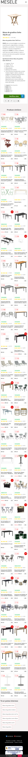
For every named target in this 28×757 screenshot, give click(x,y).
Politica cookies (18, 742)
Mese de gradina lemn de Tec (10, 714)
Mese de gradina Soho (8, 705)
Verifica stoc (16, 96)
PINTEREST (17, 736)
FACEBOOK (9, 736)
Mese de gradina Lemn (9, 722)
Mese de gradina (7, 727)
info (12, 134)
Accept (20, 755)
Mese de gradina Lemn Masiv (10, 718)
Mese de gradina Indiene (9, 710)
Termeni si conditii (11, 741)
